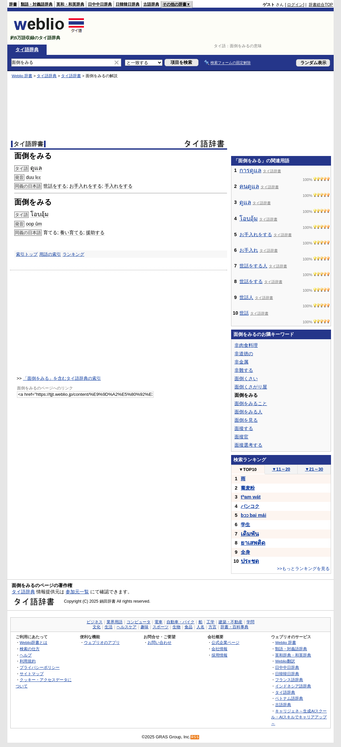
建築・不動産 (230, 622)
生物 (176, 627)
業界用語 (115, 622)
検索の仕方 (30, 649)
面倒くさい (246, 378)
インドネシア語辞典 (293, 686)
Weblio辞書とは (33, 642)
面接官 (241, 436)
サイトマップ (32, 674)
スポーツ (161, 627)
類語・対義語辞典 (37, 4)
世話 (244, 313)
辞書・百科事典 (234, 627)
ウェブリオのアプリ (102, 642)
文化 (97, 627)
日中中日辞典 (100, 4)
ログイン (295, 4)
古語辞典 (151, 4)
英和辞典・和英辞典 (293, 655)
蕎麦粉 (248, 488)
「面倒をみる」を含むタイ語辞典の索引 (62, 378)
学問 (250, 622)
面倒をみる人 (248, 411)
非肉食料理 (246, 345)
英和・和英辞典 (70, 4)
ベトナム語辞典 (289, 698)
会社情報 (219, 649)
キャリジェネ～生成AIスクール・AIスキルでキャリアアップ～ (299, 717)
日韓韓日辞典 (128, 4)
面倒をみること (250, 403)
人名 (200, 627)
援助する (95, 232)
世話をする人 (253, 265)
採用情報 (219, 655)
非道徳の (243, 353)
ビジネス (95, 622)
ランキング (73, 254)
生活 (109, 627)
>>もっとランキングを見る (303, 568)
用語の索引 (50, 254)
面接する (243, 428)
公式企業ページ (225, 642)
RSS (195, 737)
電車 (159, 622)
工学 (210, 622)
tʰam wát (251, 497)
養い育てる (71, 232)
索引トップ (27, 254)
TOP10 (248, 469)
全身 (245, 552)
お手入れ (248, 250)
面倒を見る (246, 420)
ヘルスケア (127, 627)
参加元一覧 (77, 591)
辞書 (13, 4)
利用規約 (28, 661)
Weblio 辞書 (22, 76)
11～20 (281, 469)
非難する (243, 370)
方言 (212, 627)
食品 (188, 627)
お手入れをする (85, 186)
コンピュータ (139, 622)
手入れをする (119, 186)
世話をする (55, 186)
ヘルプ (26, 655)
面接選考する (248, 445)
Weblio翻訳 (285, 661)
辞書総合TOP (321, 4)
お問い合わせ (159, 642)
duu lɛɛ (33, 177)
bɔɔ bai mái (253, 515)
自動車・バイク (180, 622)
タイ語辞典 (27, 49)
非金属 (241, 362)
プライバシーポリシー (40, 667)
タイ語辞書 (71, 76)
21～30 (314, 469)
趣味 (145, 627)
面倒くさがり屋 (250, 386)
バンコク (250, 506)
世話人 (246, 297)
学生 (245, 524)
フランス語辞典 (289, 679)
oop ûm (34, 223)
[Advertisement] (212, 28)
